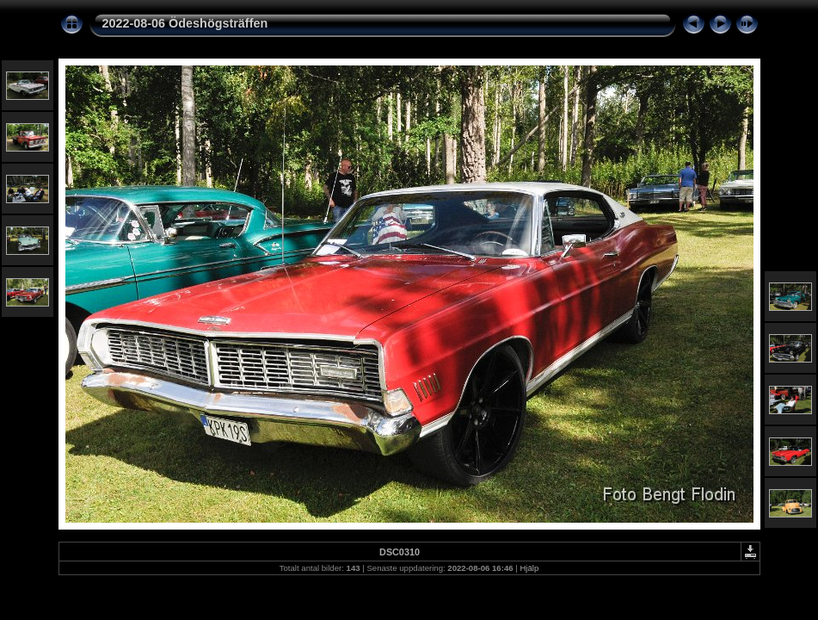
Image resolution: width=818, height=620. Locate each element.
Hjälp (529, 568)
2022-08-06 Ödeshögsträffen (185, 23)
